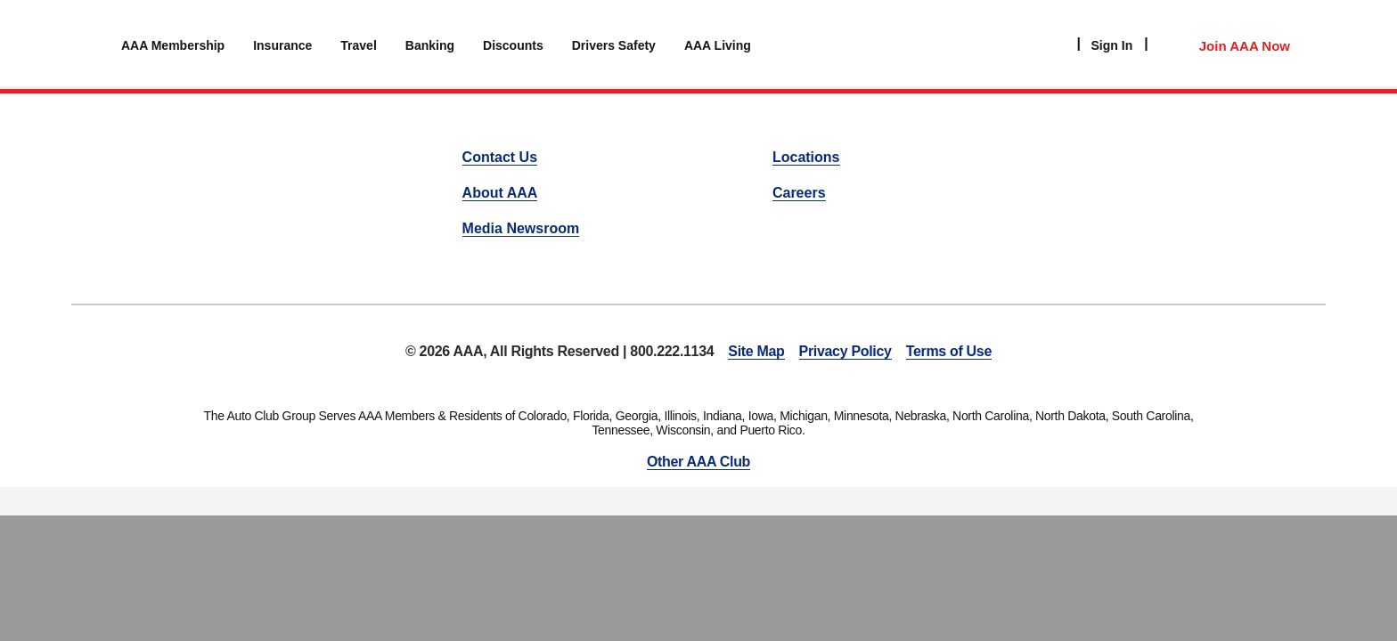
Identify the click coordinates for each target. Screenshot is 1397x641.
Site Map (756, 351)
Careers (799, 192)
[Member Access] (1226, 43)
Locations (806, 157)
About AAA (500, 192)
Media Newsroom (521, 228)
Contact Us (499, 157)
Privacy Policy (845, 351)
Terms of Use (949, 351)
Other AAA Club (698, 461)
